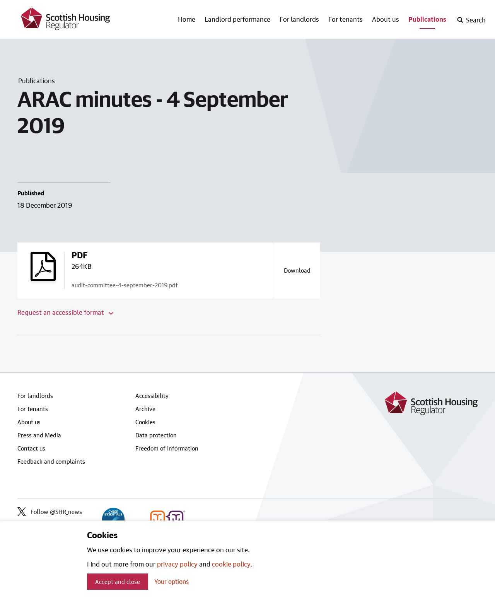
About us (385, 19)
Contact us (31, 448)
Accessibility (152, 395)
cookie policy (231, 564)
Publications (427, 19)
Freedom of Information (166, 448)
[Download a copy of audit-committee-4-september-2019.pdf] (297, 270)
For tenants (345, 19)
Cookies (145, 421)
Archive (145, 408)
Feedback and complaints (51, 461)
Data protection (156, 435)
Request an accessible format (65, 312)
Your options (171, 581)
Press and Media (39, 435)
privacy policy (177, 564)
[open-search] (471, 20)
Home (186, 19)
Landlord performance (237, 19)
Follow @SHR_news (49, 511)
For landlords (299, 19)
